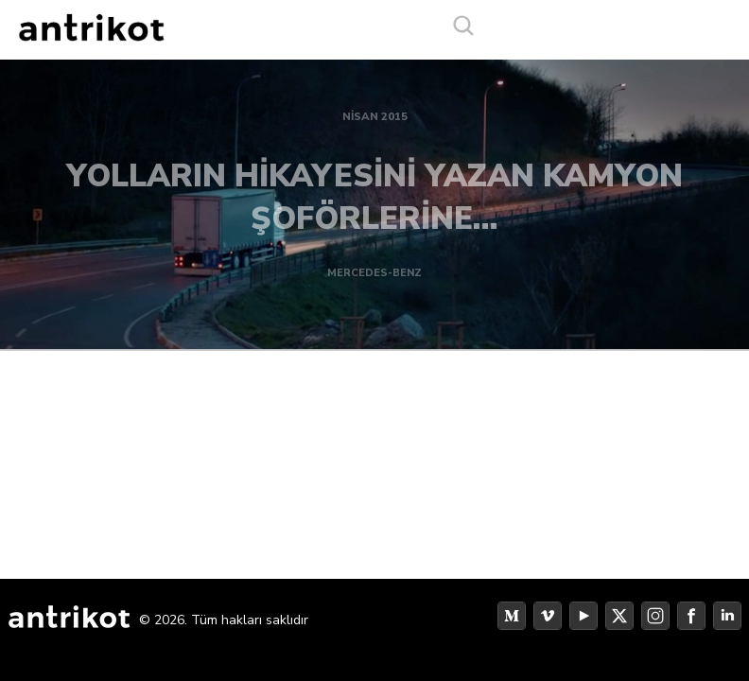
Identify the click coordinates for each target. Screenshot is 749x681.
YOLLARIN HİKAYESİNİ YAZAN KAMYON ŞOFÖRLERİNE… (374, 190)
